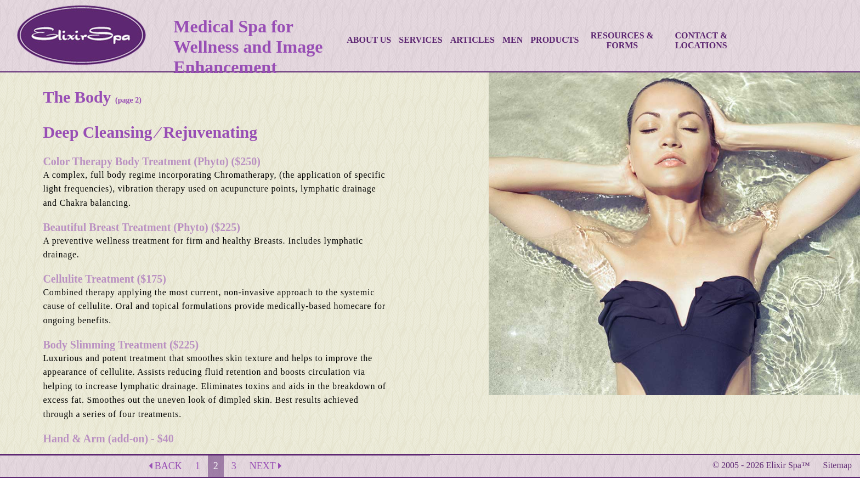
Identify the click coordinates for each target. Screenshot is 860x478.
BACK (165, 465)
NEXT (265, 465)
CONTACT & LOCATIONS (701, 40)
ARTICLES (472, 39)
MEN (512, 39)
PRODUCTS (554, 39)
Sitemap (837, 465)
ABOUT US (369, 39)
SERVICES (420, 39)
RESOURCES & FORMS (622, 40)
